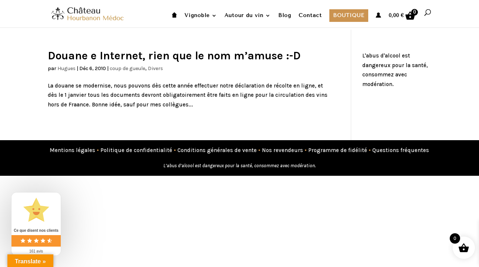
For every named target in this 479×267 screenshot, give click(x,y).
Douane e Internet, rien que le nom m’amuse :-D (174, 55)
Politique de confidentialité (136, 150)
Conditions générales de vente (217, 150)
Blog (284, 16)
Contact (310, 16)
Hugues (66, 68)
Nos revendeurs (282, 150)
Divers (155, 68)
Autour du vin (243, 16)
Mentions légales (72, 150)
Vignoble (197, 16)
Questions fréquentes (400, 150)
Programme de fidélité (337, 150)
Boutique (349, 15)
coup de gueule (127, 68)
